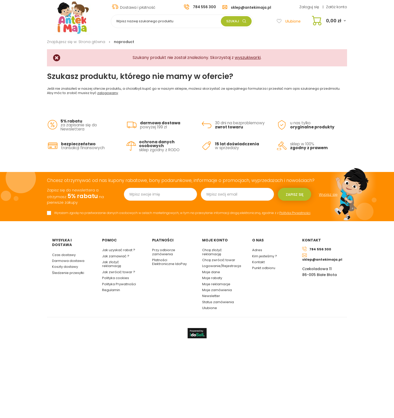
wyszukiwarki (248, 57)
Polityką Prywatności (294, 213)
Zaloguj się (309, 6)
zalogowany (107, 92)
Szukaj (236, 21)
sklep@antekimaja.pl (251, 7)
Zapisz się (294, 194)
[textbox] (182, 21)
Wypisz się (328, 194)
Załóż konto (336, 6)
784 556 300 (204, 7)
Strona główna (91, 41)
